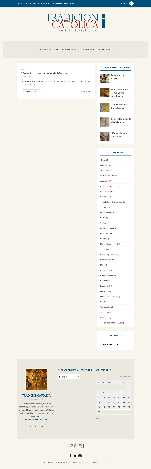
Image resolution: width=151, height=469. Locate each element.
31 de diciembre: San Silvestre (119, 106)
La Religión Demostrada (112, 202)
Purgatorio (104, 286)
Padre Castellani (106, 275)
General (103, 223)
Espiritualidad (105, 212)
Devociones (105, 191)
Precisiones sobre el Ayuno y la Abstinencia (120, 93)
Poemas (103, 281)
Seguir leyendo (30, 92)
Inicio (19, 3)
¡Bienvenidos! (35, 426)
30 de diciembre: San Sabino (119, 135)
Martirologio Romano (109, 254)
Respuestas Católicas (108, 296)
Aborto (103, 160)
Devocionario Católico (37, 3)
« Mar (98, 418)
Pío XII (105, 249)
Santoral (24, 70)
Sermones (104, 317)
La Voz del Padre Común (112, 207)
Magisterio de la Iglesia (64, 3)
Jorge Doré (104, 233)
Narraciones (105, 270)
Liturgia (103, 239)
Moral (102, 265)
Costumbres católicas (109, 176)
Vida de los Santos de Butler (111, 323)
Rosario (103, 302)
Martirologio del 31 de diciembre (121, 121)
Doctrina (103, 196)
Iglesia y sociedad (107, 228)
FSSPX (102, 218)
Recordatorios (106, 291)
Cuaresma (104, 181)
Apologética (105, 165)
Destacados (105, 186)
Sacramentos (105, 307)
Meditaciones (105, 259)
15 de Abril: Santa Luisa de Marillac (44, 73)
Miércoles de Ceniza (117, 77)
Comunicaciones (106, 170)
